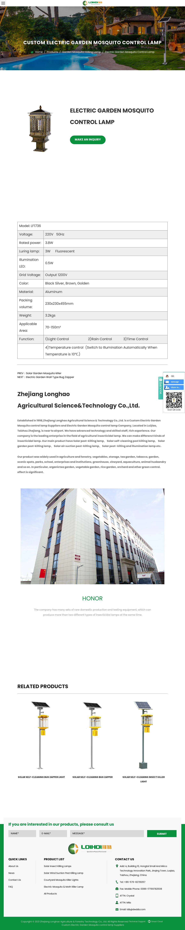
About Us (13, 866)
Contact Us (14, 880)
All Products (50, 894)
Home (39, 52)
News (11, 873)
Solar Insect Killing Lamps (57, 866)
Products (52, 52)
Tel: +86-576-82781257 (132, 882)
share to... (175, 387)
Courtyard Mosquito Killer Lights (61, 880)
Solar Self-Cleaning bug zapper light (41, 777)
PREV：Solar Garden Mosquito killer (39, 373)
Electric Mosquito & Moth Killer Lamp (63, 887)
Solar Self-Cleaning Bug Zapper (93, 777)
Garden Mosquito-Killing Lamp (81, 52)
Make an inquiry (88, 139)
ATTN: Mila (125, 903)
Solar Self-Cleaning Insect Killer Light (144, 779)
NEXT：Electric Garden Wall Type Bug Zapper (45, 377)
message (175, 382)
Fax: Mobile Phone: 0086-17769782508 (141, 889)
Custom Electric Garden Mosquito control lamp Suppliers (93, 925)
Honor (92, 599)
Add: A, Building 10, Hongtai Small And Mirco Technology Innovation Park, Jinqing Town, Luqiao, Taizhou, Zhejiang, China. (147, 870)
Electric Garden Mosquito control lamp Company (99, 426)
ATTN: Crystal (127, 896)
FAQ (10, 887)
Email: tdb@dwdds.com (132, 910)
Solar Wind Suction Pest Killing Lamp (63, 873)
